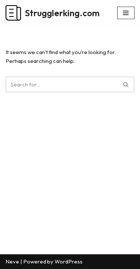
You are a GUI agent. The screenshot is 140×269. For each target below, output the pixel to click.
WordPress (69, 261)
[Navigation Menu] (125, 13)
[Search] (62, 84)
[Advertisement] (70, 184)
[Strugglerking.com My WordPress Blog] (52, 13)
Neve (12, 261)
